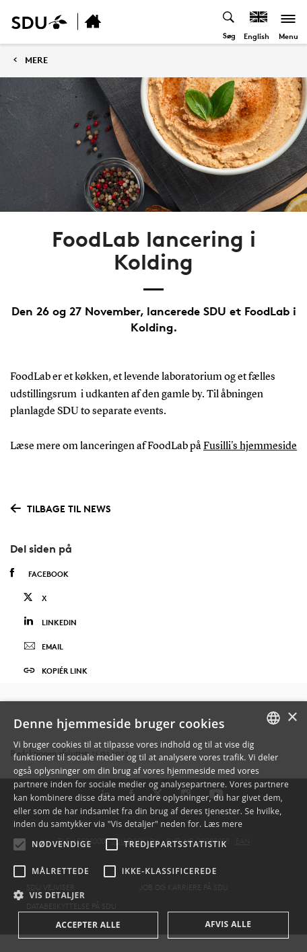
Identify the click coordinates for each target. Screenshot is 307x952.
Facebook (39, 573)
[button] (19, 844)
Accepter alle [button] (88, 924)
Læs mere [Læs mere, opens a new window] (223, 824)
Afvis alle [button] (228, 924)
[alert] (153, 826)
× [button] (292, 718)
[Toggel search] (229, 22)
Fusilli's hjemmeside (250, 446)
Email (43, 646)
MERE (36, 60)
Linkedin (50, 621)
